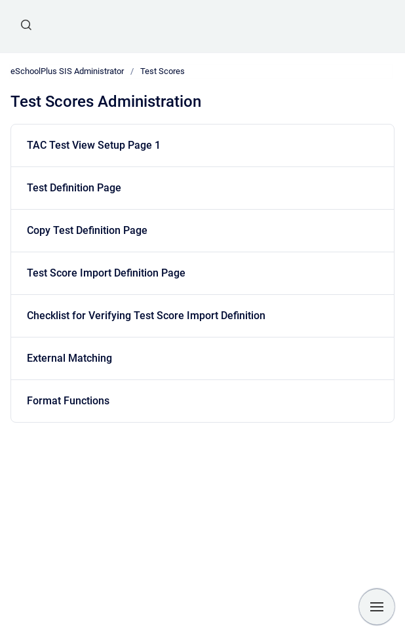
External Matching (69, 358)
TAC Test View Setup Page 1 (94, 145)
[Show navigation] (377, 607)
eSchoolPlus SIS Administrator (67, 71)
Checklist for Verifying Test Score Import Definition (146, 315)
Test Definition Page (74, 188)
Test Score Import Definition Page (106, 273)
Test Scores (162, 71)
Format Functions (68, 400)
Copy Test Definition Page (87, 230)
